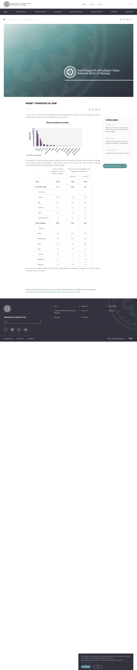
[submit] (123, 4)
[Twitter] (128, 19)
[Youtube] (25, 330)
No (98, 666)
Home (7, 19)
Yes (86, 666)
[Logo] (17, 4)
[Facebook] (121, 19)
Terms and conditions (87, 662)
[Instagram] (19, 330)
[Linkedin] (124, 19)
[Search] (114, 4)
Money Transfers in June (29, 19)
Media (13, 19)
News (19, 19)
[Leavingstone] (130, 338)
